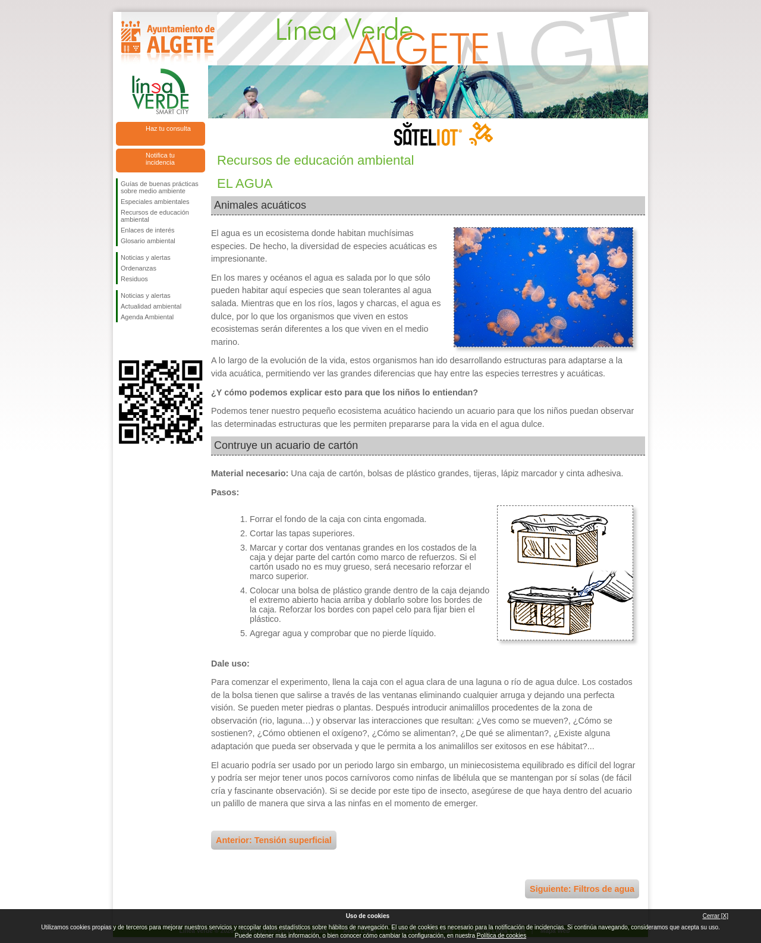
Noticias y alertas (146, 257)
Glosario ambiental (148, 240)
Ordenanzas (138, 268)
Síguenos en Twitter (143, 341)
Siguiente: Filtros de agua (582, 889)
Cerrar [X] (715, 916)
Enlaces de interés (148, 230)
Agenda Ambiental (147, 316)
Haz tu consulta (168, 128)
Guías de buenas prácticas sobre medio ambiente (160, 187)
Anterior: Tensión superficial (274, 840)
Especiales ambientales (155, 201)
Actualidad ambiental (151, 306)
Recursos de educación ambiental (155, 216)
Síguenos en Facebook (123, 341)
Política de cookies (501, 935)
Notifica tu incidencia (160, 159)
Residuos (134, 278)
